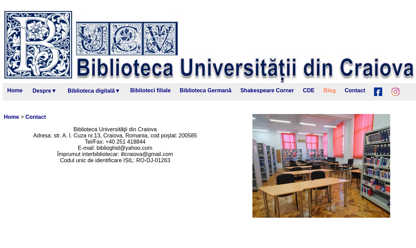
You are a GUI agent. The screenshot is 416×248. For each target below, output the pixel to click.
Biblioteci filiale (150, 90)
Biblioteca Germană (205, 90)
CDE (309, 90)
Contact (355, 90)
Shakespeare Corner (267, 90)
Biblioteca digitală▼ (94, 91)
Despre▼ (44, 91)
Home (14, 90)
